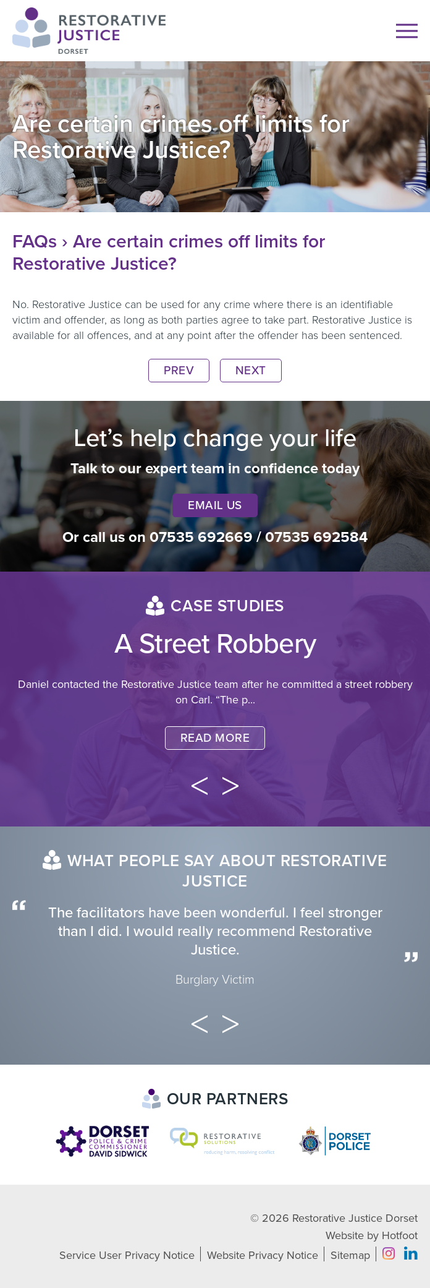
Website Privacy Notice (262, 1255)
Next (250, 370)
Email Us (215, 505)
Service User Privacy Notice (127, 1255)
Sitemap (350, 1255)
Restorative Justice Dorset (355, 1218)
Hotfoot (400, 1235)
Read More (215, 738)
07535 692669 (201, 537)
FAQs (34, 242)
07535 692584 (316, 537)
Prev (179, 370)
